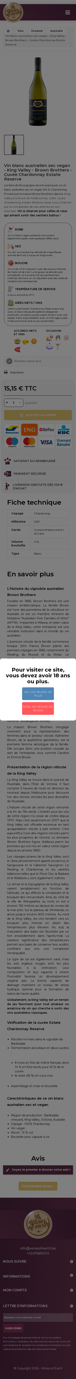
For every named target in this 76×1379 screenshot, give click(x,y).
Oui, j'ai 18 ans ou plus (38, 693)
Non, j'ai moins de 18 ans (38, 708)
